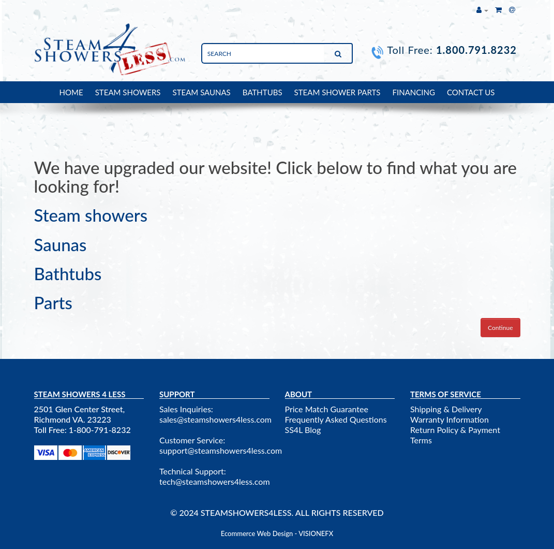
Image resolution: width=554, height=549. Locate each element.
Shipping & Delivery (446, 409)
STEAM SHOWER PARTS (337, 92)
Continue (500, 327)
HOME (71, 92)
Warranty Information (449, 419)
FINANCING (414, 92)
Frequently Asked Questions (336, 419)
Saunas (60, 244)
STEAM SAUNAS (202, 92)
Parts (53, 302)
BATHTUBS (262, 92)
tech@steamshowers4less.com (214, 481)
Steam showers (91, 215)
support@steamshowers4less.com (220, 450)
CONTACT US (471, 92)
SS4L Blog (303, 430)
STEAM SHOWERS (128, 92)
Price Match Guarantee (326, 409)
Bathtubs (68, 273)
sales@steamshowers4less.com (215, 419)
